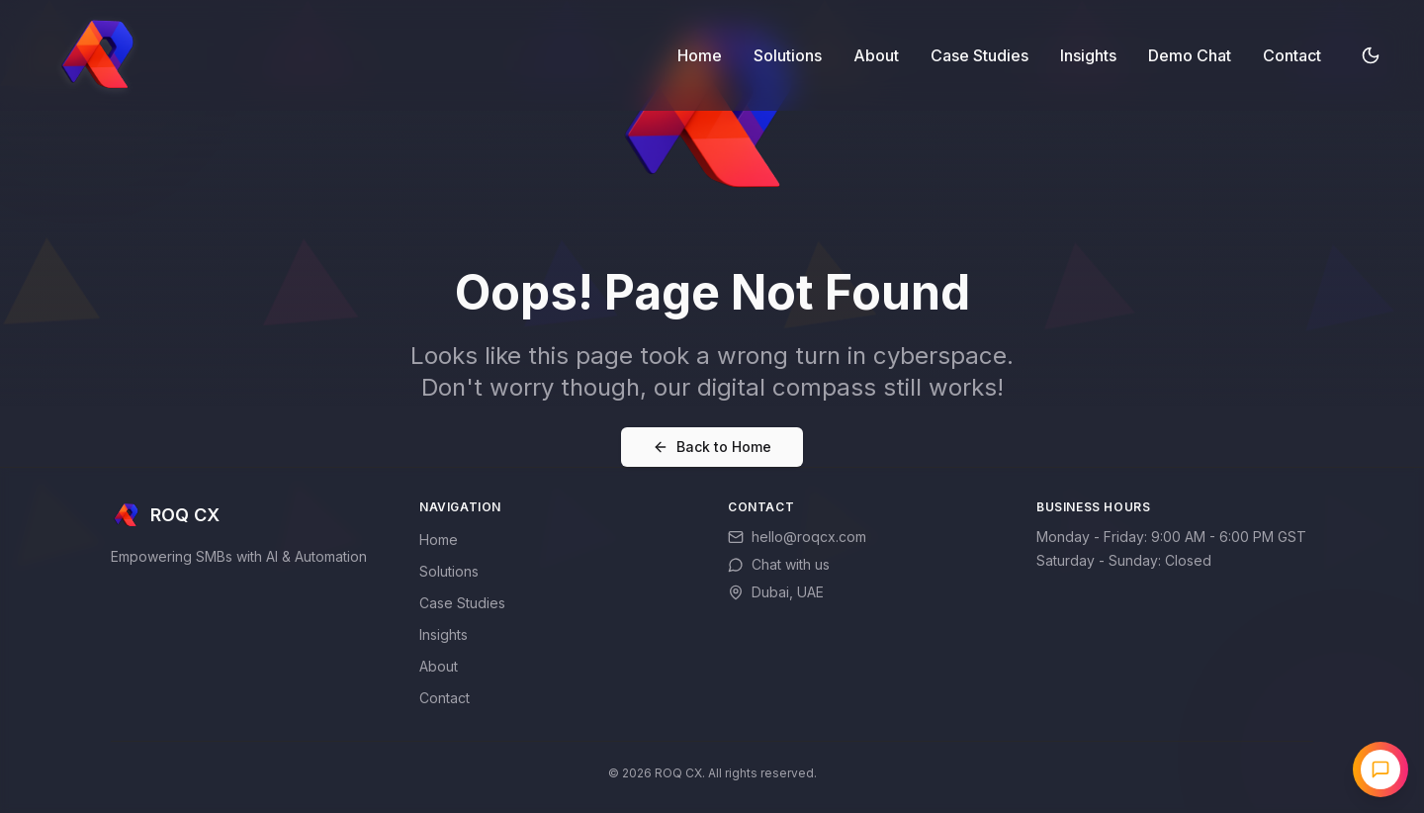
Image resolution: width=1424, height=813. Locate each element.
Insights (1088, 55)
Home (699, 55)
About (876, 55)
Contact (1292, 55)
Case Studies (979, 55)
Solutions (788, 55)
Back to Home (712, 446)
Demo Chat (1189, 55)
